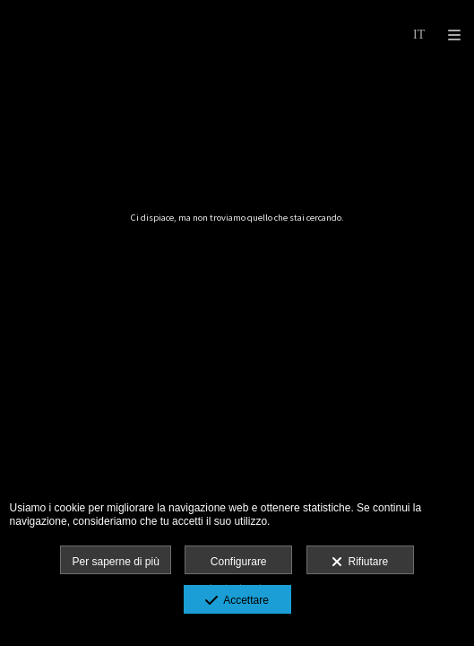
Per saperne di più (115, 561)
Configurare (239, 561)
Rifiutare (360, 562)
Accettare (237, 601)
